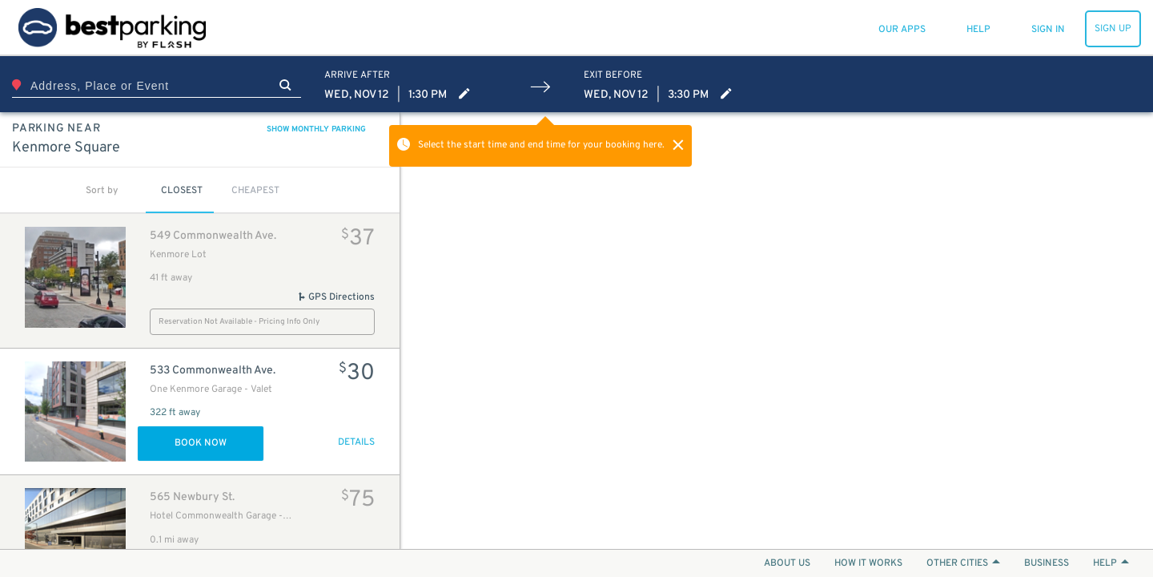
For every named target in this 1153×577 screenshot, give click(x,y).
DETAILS (356, 442)
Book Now (201, 443)
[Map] (776, 330)
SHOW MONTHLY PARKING (316, 129)
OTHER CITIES (963, 563)
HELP (1111, 563)
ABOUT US (787, 563)
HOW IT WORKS (868, 563)
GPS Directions (336, 297)
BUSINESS (1046, 563)
